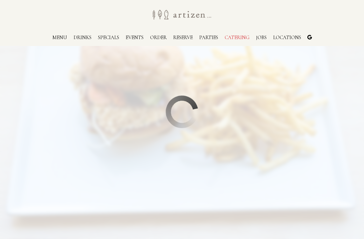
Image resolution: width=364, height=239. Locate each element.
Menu (59, 37)
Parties (208, 37)
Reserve (183, 37)
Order (158, 37)
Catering (237, 37)
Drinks (82, 37)
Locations (287, 37)
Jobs (261, 37)
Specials (108, 37)
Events (135, 37)
